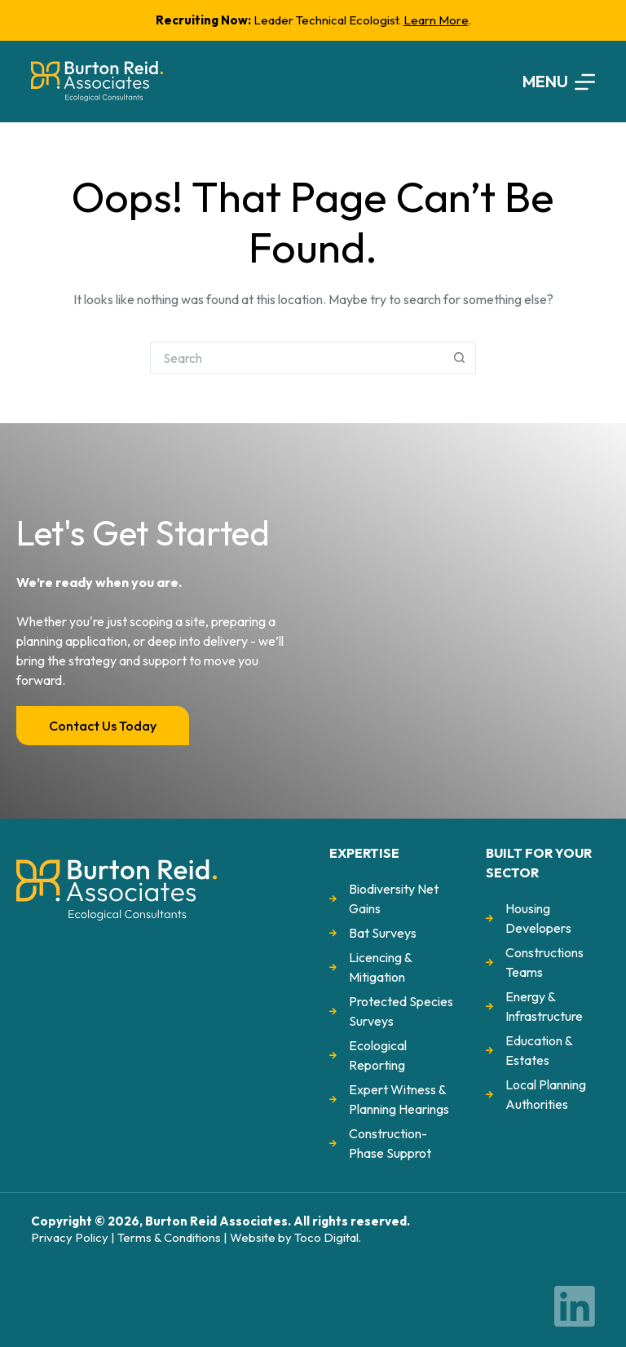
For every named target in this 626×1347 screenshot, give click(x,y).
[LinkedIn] (574, 1306)
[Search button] (459, 358)
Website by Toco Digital (294, 1237)
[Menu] (558, 81)
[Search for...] (296, 358)
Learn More (436, 20)
